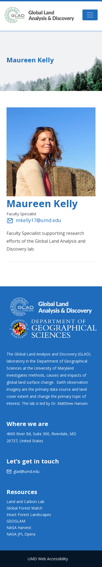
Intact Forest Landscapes (29, 514)
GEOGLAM (16, 521)
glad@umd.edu (26, 471)
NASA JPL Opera (21, 534)
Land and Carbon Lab (25, 501)
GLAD (39, 15)
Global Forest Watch (24, 508)
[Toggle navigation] (90, 14)
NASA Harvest (19, 527)
